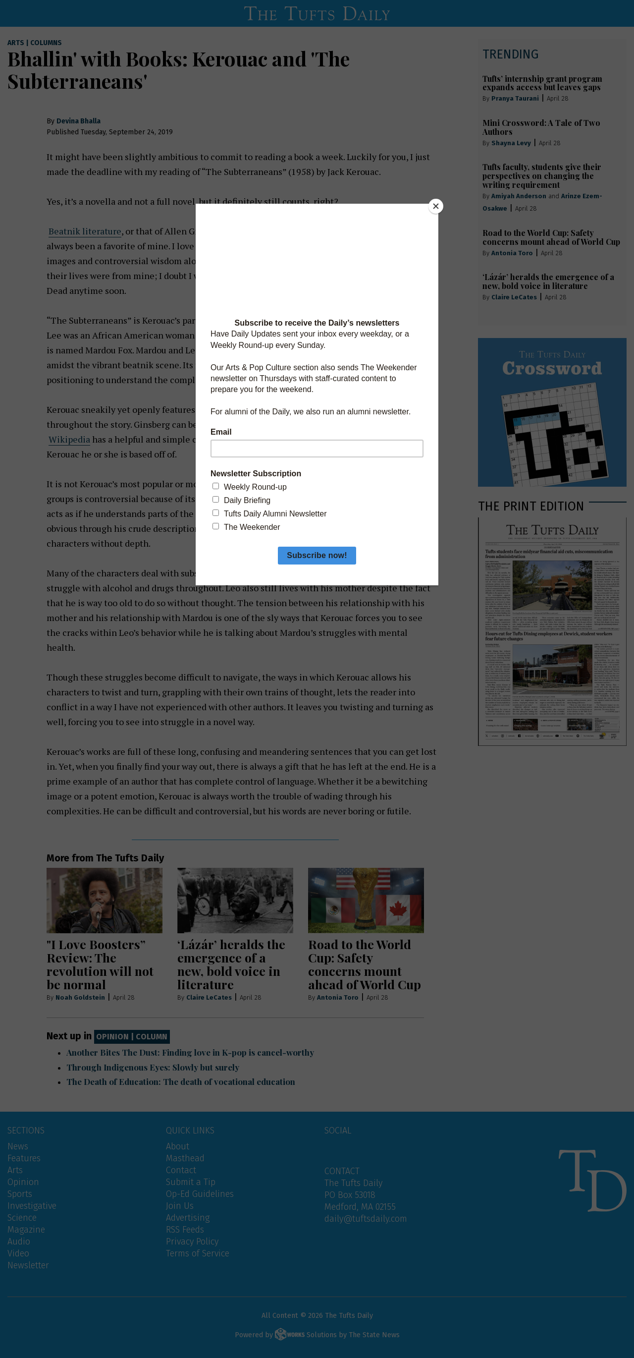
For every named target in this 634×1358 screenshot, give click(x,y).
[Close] (435, 206)
